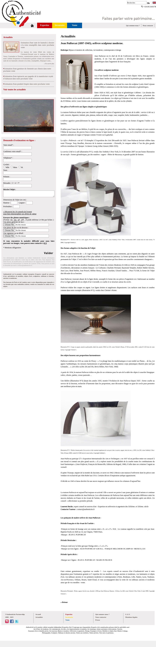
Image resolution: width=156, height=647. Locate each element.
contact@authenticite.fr (24, 265)
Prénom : (6, 177)
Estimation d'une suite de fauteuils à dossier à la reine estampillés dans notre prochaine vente (37, 45)
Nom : (5, 170)
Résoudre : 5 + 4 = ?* (11, 183)
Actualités (8, 37)
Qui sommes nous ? (102, 614)
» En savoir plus (49, 63)
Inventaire (59, 25)
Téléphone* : (8, 158)
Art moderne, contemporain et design (107, 50)
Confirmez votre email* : (12, 151)
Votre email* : (8, 145)
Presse (97, 620)
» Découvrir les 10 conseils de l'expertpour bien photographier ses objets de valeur (20, 213)
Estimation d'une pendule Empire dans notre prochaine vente (26, 84)
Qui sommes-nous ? (133, 25)
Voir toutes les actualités (14, 89)
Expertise (44, 25)
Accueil (38, 614)
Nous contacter (148, 25)
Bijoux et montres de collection (80, 50)
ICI (45, 243)
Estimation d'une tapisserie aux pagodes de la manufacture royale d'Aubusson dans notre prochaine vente (28, 77)
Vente (74, 25)
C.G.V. (127, 614)
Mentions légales (131, 617)
